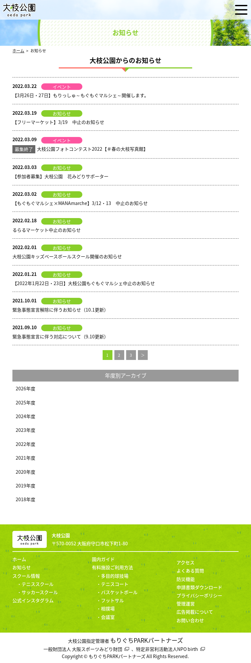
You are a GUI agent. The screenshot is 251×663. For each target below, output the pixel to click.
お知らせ (21, 567)
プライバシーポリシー (199, 595)
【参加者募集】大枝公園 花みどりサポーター (60, 176)
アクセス (185, 562)
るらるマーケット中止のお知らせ (46, 230)
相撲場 (108, 608)
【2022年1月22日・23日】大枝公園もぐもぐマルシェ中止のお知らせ (83, 283)
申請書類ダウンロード (199, 587)
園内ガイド (103, 559)
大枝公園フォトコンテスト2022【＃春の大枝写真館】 (80, 148)
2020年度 (25, 471)
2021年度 (25, 457)
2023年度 (25, 430)
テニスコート (114, 584)
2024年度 (25, 416)
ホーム (18, 51)
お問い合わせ (190, 620)
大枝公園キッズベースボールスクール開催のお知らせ (67, 256)
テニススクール (38, 584)
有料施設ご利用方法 (112, 567)
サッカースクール (40, 592)
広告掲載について (194, 611)
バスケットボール (119, 592)
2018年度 (25, 499)
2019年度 (25, 485)
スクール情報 (26, 575)
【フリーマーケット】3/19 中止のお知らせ (58, 122)
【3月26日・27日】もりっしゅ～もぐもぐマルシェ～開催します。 (80, 95)
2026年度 (25, 388)
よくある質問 (190, 570)
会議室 (108, 617)
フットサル (112, 600)
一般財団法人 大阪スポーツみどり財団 (82, 649)
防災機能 (185, 579)
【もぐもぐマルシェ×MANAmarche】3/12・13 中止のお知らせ (80, 203)
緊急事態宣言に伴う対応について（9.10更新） (60, 336)
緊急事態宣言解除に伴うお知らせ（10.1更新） (60, 309)
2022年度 (25, 444)
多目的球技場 (114, 575)
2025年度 (25, 402)
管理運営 (185, 603)
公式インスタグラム (33, 600)
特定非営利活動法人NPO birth (167, 649)
